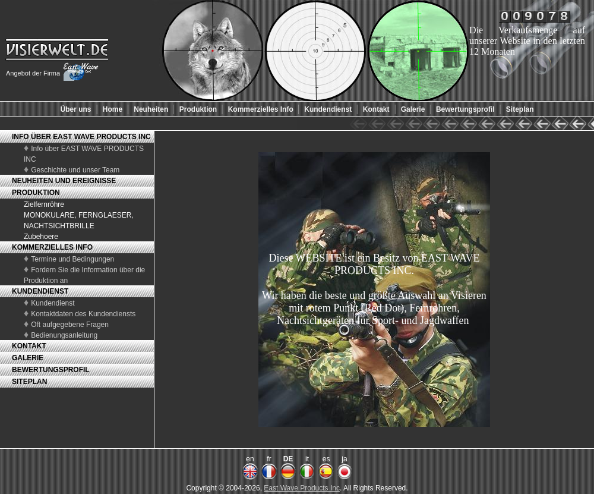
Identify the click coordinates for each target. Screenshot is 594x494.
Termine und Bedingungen (72, 259)
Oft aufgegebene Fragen (70, 324)
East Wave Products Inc (302, 488)
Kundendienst (52, 303)
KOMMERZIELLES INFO (52, 247)
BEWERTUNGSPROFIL (51, 370)
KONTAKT (29, 346)
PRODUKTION (36, 192)
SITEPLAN (29, 381)
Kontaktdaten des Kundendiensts (83, 314)
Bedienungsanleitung (64, 335)
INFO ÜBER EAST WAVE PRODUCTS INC (81, 137)
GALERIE (27, 358)
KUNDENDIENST (40, 291)
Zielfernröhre (44, 204)
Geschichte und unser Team (75, 170)
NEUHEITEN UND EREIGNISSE (64, 181)
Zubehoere (41, 236)
